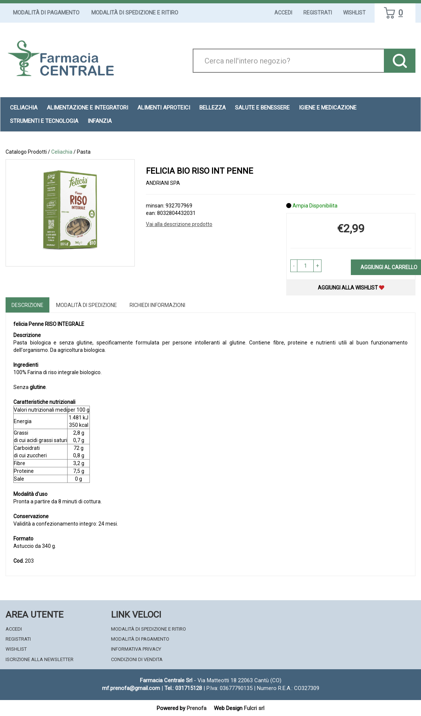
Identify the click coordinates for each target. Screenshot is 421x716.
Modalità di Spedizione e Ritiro (134, 12)
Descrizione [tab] (27, 305)
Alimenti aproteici (163, 107)
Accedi (283, 13)
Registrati (317, 13)
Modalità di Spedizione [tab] (86, 305)
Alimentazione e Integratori (87, 107)
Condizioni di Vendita (137, 659)
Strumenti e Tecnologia (44, 121)
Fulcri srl (254, 708)
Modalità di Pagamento (46, 12)
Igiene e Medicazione (327, 107)
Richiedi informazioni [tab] (157, 305)
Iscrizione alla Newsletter (40, 659)
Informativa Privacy (136, 649)
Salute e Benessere (262, 107)
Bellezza (212, 107)
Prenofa (196, 708)
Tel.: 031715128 (183, 688)
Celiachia (23, 107)
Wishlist (354, 13)
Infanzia (100, 121)
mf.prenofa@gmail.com (131, 688)
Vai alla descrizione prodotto (179, 224)
